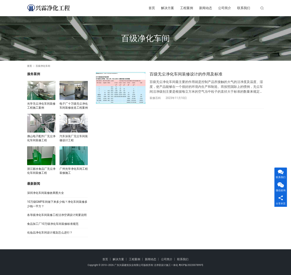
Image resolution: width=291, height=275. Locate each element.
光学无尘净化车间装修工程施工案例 (41, 105)
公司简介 (224, 8)
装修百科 (155, 98)
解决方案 (167, 8)
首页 (152, 8)
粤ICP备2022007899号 (191, 265)
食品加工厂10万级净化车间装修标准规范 (53, 223)
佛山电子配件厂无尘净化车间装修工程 (41, 138)
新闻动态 (205, 8)
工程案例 (186, 8)
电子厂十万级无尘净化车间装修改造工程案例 (73, 105)
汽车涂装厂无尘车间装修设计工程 (73, 138)
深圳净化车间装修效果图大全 (45, 192)
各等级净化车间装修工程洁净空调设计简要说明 (57, 215)
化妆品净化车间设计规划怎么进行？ (49, 232)
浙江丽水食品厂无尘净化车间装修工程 (41, 170)
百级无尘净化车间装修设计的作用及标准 (186, 74)
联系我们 (243, 8)
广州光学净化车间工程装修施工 (73, 170)
